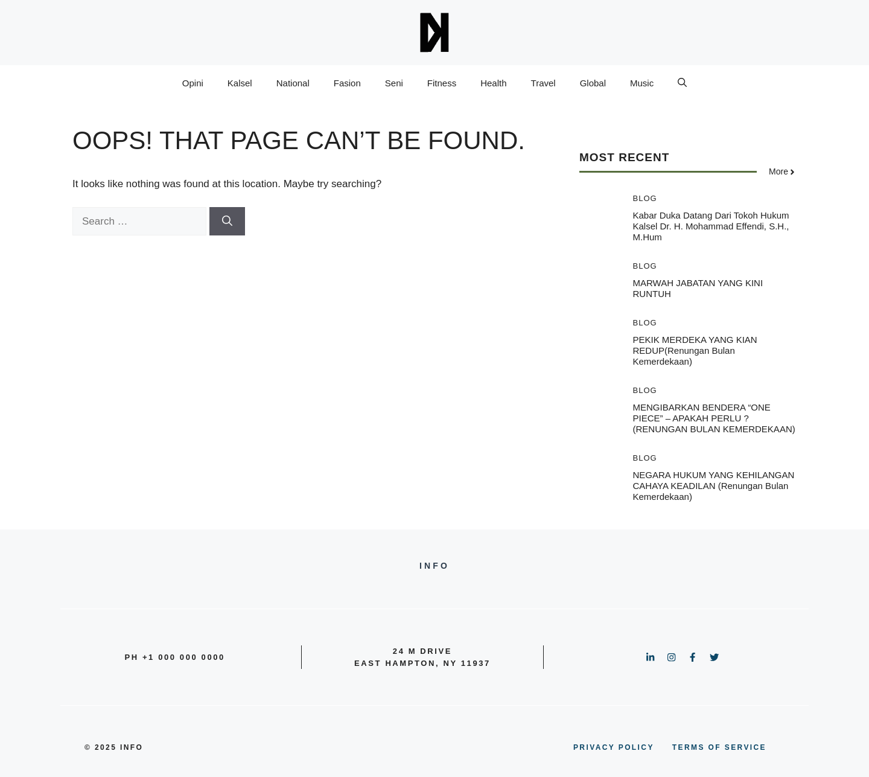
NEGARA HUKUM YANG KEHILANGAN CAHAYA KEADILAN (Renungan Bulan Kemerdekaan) (714, 486)
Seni (394, 83)
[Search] (227, 221)
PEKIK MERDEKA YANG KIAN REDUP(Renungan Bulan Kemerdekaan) (695, 350)
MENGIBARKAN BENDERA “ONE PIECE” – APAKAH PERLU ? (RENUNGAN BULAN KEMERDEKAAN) (714, 418)
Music (642, 83)
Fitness (441, 83)
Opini (192, 83)
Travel (543, 83)
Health (493, 83)
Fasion (347, 83)
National (293, 83)
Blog (645, 198)
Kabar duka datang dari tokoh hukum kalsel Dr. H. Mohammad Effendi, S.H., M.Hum (711, 226)
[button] (682, 83)
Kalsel (240, 83)
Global (593, 83)
